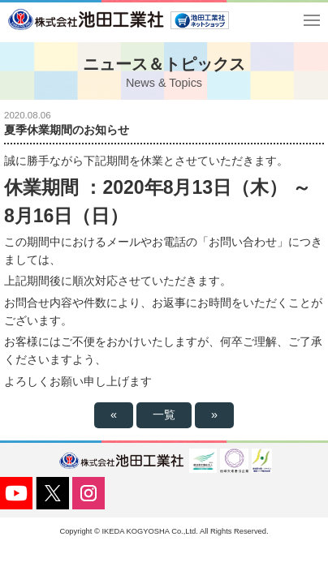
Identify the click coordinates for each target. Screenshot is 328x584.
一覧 (164, 414)
